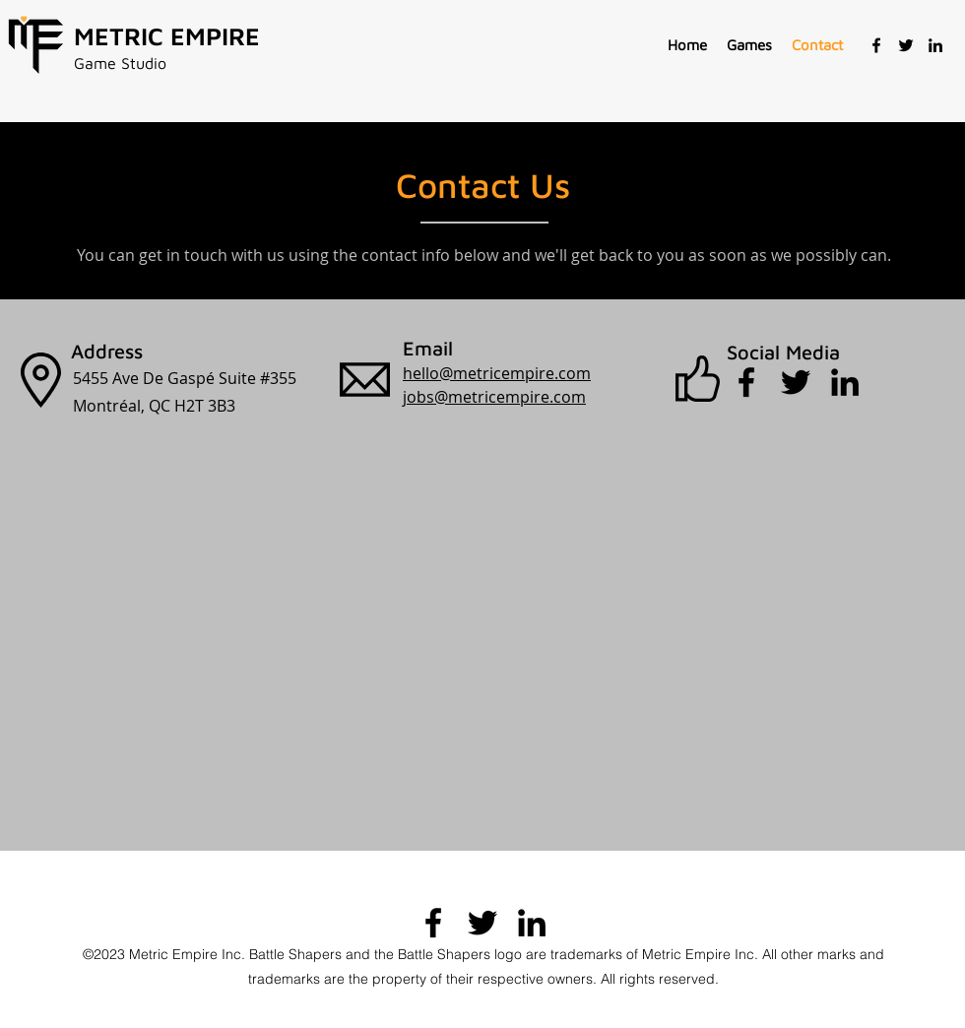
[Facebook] (876, 45)
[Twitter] (906, 45)
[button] (749, 45)
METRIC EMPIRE (167, 36)
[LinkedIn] (935, 45)
